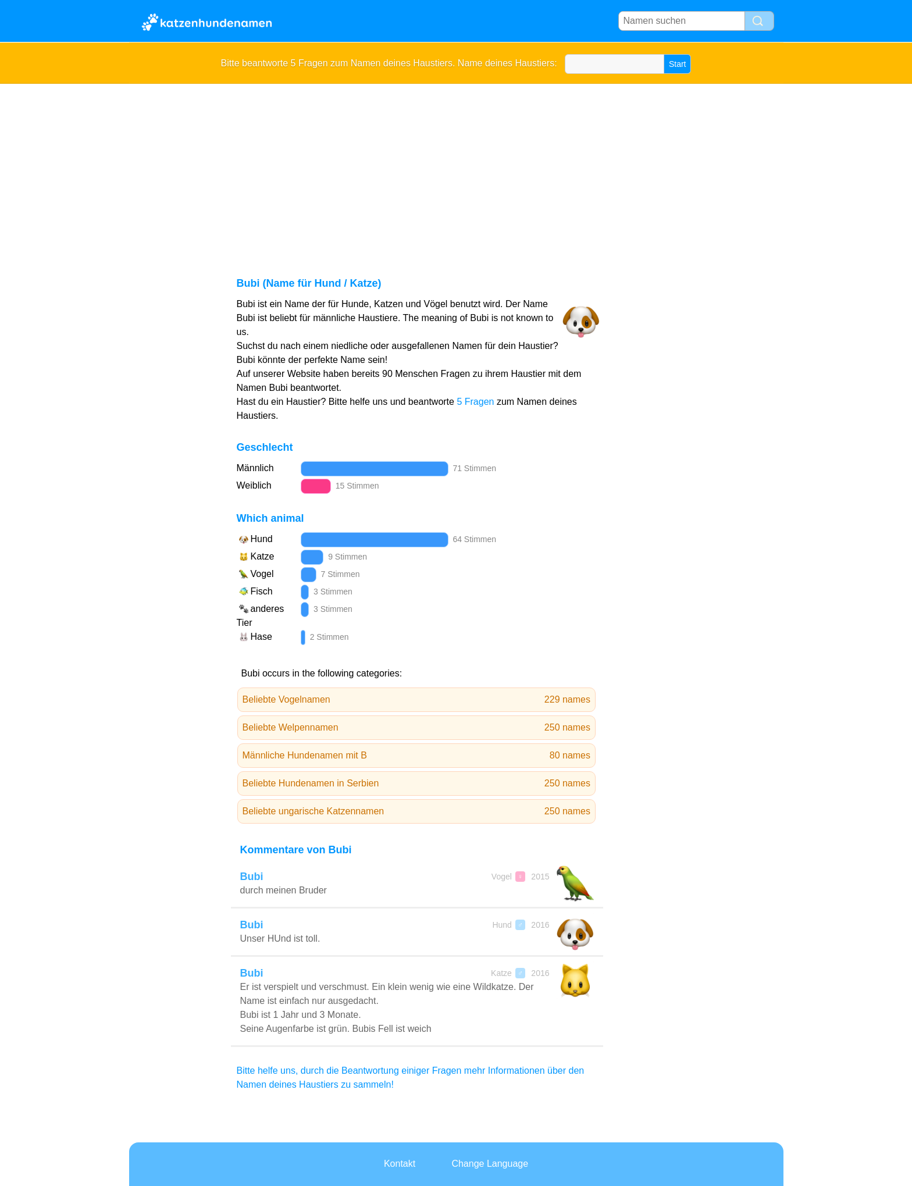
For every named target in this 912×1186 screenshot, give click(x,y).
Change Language (489, 1164)
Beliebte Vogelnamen (417, 700)
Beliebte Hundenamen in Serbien (417, 783)
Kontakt (399, 1164)
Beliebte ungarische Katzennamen (417, 811)
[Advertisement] (456, 171)
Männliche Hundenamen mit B (417, 756)
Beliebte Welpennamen (417, 728)
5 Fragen (475, 402)
